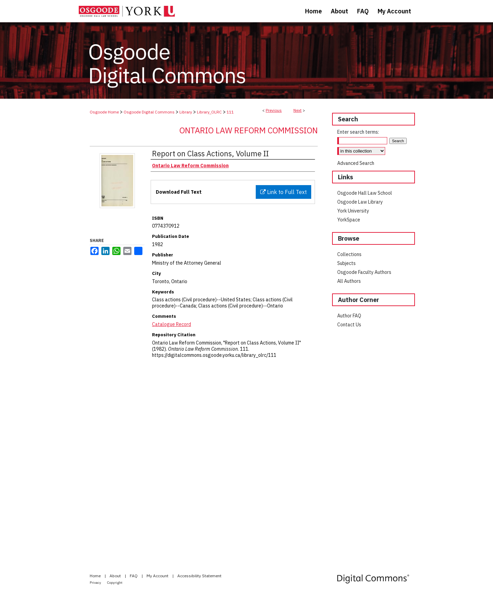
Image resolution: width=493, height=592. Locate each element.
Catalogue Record (171, 324)
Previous (274, 110)
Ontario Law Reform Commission (248, 130)
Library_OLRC (209, 111)
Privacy (96, 582)
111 (230, 111)
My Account (158, 575)
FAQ (134, 575)
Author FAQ (349, 316)
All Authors (349, 281)
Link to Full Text (283, 192)
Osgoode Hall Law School (364, 193)
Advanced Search (355, 163)
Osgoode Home (104, 111)
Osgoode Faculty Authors (364, 272)
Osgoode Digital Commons (149, 111)
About (116, 575)
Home (96, 575)
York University (353, 211)
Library (185, 111)
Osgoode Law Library (360, 202)
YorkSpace (348, 220)
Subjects (346, 263)
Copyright (115, 582)
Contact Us (349, 325)
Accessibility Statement (199, 575)
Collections (349, 254)
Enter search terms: (358, 132)
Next (297, 110)
